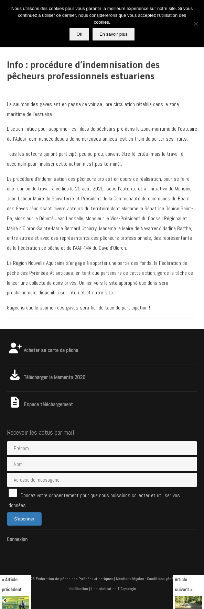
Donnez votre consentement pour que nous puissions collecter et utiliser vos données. (94, 499)
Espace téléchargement (40, 404)
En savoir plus (113, 34)
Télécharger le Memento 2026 (46, 377)
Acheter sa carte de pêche (42, 350)
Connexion (17, 539)
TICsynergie (127, 588)
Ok (79, 34)
